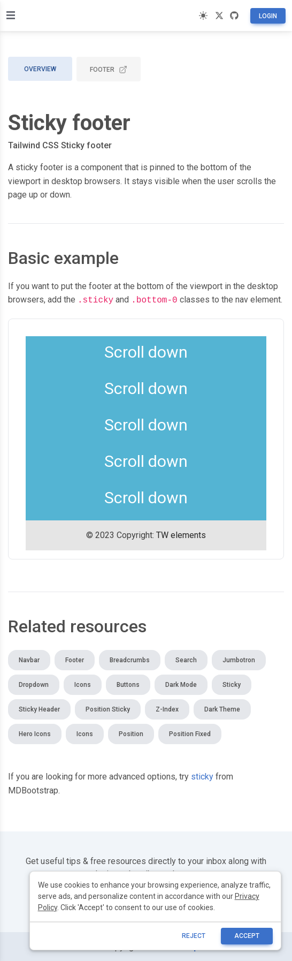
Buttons (128, 683)
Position (131, 733)
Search (186, 659)
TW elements (181, 534)
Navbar (29, 659)
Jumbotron (238, 659)
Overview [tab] (40, 69)
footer (100, 286)
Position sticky (108, 708)
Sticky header (39, 708)
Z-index (167, 708)
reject (193, 936)
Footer (108, 69)
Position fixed (190, 733)
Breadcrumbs (130, 659)
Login (268, 16)
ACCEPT (246, 936)
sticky (202, 775)
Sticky (231, 683)
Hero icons (35, 733)
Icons (82, 683)
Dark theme (222, 708)
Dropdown (34, 683)
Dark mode (181, 683)
